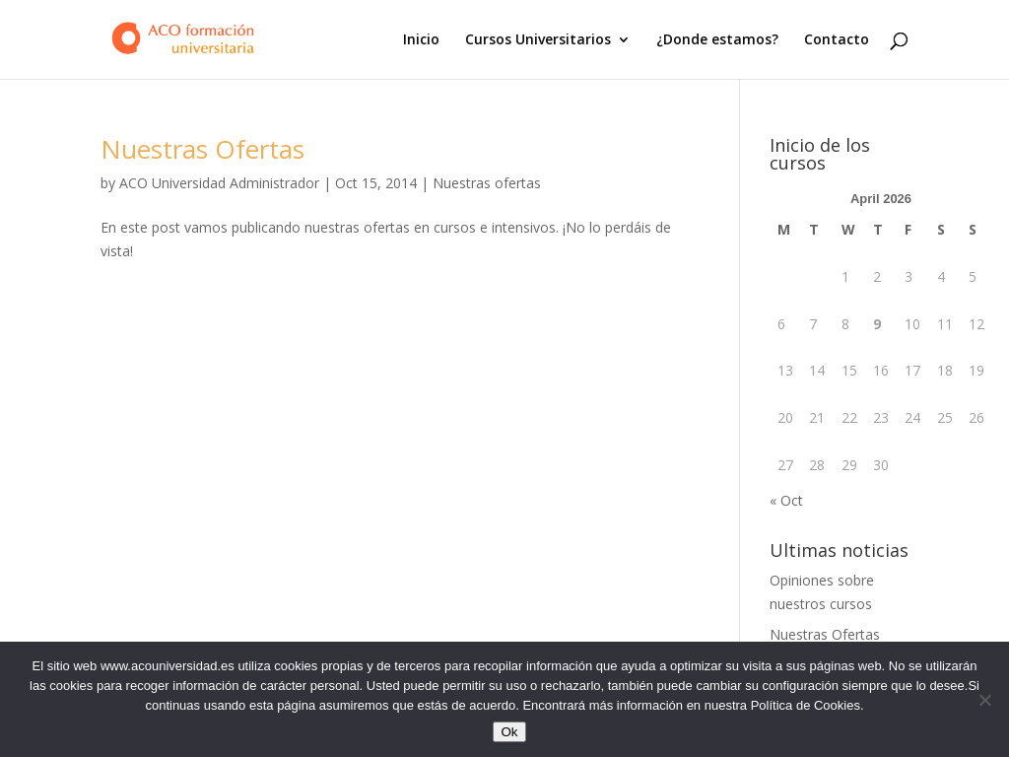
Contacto (836, 40)
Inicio (421, 40)
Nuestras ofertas (487, 182)
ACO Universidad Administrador (219, 182)
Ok (509, 731)
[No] (984, 700)
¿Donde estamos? (717, 40)
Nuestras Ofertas (202, 149)
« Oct (786, 500)
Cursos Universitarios (538, 40)
